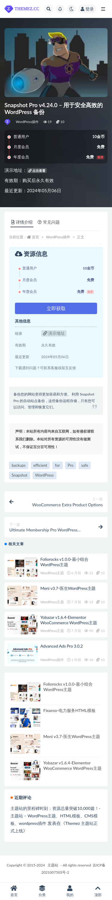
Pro (71, 465)
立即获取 (56, 308)
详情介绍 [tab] (22, 222)
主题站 (52, 865)
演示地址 (54, 333)
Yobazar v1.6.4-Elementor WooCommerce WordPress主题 (68, 620)
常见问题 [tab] (49, 222)
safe (84, 465)
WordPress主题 (52, 573)
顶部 (98, 891)
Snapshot (19, 475)
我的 (70, 891)
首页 (35, 237)
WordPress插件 (27, 122)
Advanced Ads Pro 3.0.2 (61, 646)
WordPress (44, 475)
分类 (42, 891)
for (57, 465)
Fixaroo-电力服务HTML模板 (69, 710)
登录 (87, 8)
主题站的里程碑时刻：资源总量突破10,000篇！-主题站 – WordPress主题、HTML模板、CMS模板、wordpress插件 (55, 816)
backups (19, 465)
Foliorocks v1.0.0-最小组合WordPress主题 (64, 562)
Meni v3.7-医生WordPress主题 (68, 588)
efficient (40, 465)
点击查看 (37, 170)
